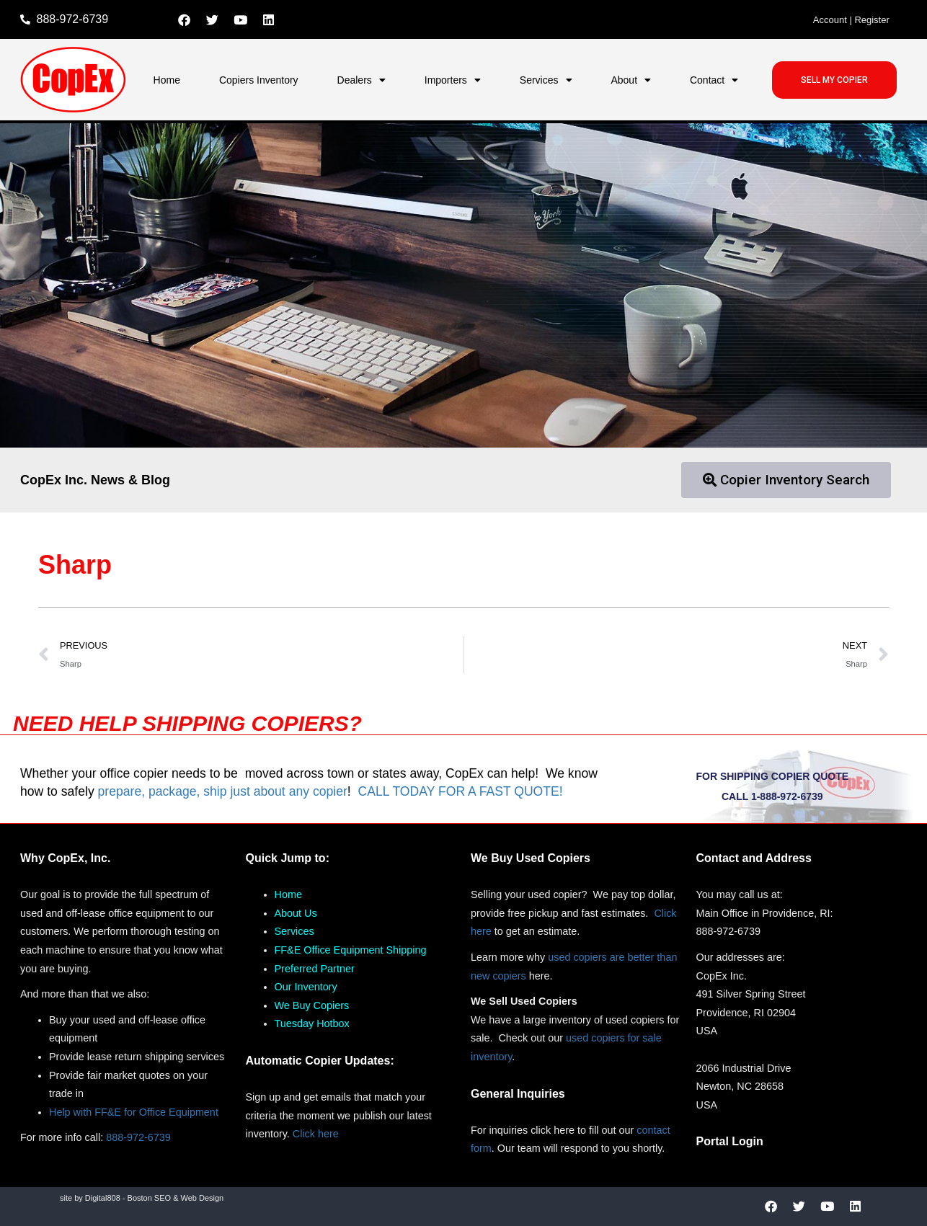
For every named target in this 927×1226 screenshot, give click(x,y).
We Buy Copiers (312, 1005)
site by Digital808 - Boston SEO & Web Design (141, 1198)
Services (546, 80)
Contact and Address (754, 858)
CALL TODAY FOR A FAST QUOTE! (460, 791)
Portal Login (729, 1141)
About (631, 80)
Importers (453, 80)
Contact (714, 80)
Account (830, 19)
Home (167, 80)
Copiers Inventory (258, 80)
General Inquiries (518, 1094)
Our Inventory (306, 986)
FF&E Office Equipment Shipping (351, 950)
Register (871, 19)
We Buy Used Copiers (530, 858)
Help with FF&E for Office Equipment (133, 1112)
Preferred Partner (315, 968)
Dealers (361, 80)
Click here (316, 1134)
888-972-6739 (138, 1137)
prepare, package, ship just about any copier (222, 791)
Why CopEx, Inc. (65, 858)
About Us (296, 913)
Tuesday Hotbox (312, 1023)
